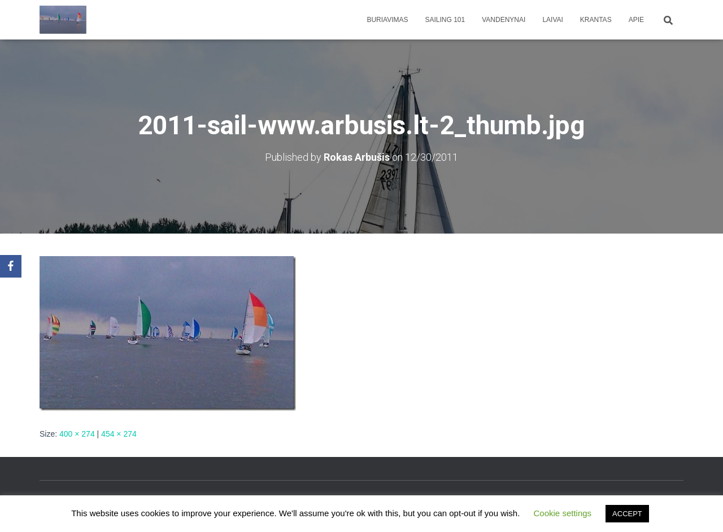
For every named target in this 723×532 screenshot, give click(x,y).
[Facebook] (10, 266)
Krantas (596, 20)
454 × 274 (119, 433)
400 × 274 (77, 433)
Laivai (552, 20)
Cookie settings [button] (563, 513)
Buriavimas (387, 20)
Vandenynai (503, 20)
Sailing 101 (445, 20)
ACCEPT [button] (627, 513)
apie (636, 20)
